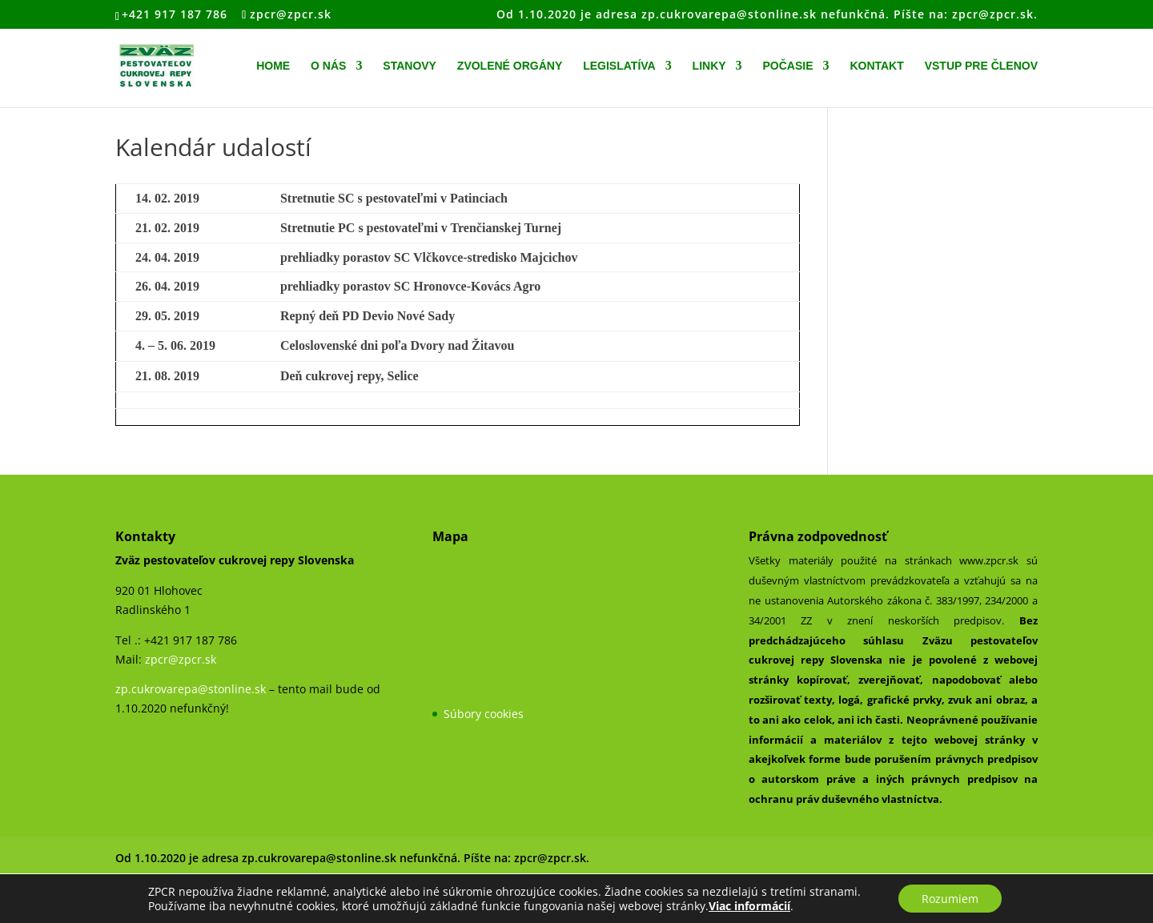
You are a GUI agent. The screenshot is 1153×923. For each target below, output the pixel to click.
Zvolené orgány (509, 66)
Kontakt (876, 66)
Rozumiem (950, 897)
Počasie (787, 66)
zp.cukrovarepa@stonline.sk (190, 688)
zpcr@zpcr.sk (180, 659)
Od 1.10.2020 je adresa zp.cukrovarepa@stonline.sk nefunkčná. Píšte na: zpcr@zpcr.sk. (767, 15)
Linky (709, 66)
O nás (328, 66)
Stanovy (409, 66)
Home (273, 66)
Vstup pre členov (981, 66)
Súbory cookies (484, 713)
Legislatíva (619, 66)
